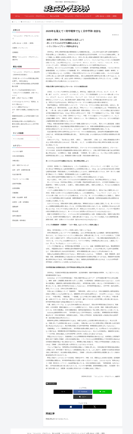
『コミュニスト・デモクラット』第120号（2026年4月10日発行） (26, 73)
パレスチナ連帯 (17, 151)
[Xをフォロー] (85, 402)
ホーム (27, 428)
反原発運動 (16, 188)
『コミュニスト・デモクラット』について (25, 37)
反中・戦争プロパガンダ (20, 165)
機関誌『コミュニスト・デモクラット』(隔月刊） (25, 58)
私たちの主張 (56, 428)
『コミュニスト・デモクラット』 (40, 428)
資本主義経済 (16, 216)
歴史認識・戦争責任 (19, 220)
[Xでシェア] (64, 392)
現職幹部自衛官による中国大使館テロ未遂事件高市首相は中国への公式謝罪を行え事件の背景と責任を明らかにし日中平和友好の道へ (25, 121)
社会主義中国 (16, 174)
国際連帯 (15, 206)
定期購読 (15, 52)
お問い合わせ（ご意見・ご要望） (23, 43)
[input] (26, 139)
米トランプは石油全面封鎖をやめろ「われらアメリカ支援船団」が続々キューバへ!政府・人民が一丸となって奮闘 (25, 94)
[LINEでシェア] (89, 392)
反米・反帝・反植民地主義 (21, 170)
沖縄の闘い (16, 160)
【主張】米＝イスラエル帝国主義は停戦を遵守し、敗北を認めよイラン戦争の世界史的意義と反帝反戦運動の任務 (25, 82)
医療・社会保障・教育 (19, 197)
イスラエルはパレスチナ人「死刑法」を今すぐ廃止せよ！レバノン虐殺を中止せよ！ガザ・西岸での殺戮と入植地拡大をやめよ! (25, 107)
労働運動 (15, 193)
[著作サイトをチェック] (80, 402)
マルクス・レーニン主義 (20, 179)
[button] (101, 392)
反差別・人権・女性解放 (20, 202)
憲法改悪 (15, 211)
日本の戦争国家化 (18, 156)
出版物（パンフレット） (20, 48)
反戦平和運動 (16, 183)
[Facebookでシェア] (76, 392)
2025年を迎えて (51, 383)
